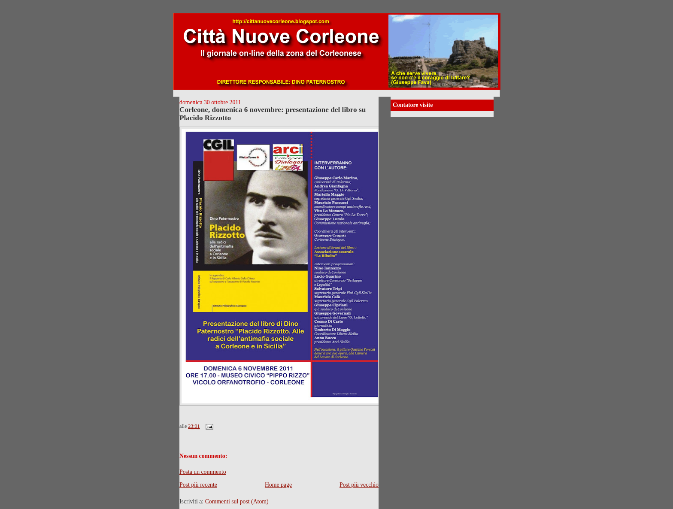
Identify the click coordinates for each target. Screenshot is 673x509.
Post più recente (198, 485)
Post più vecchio (359, 485)
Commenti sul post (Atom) (237, 501)
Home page (278, 485)
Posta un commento (202, 472)
